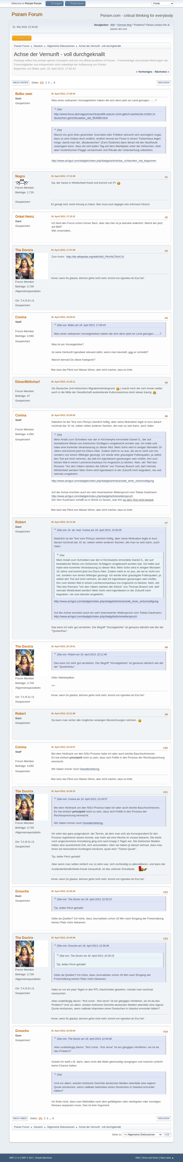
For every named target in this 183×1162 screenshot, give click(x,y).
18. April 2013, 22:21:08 (63, 713)
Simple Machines (43, 1157)
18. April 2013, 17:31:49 (63, 176)
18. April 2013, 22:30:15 (63, 791)
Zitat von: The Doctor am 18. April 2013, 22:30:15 (84, 899)
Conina (20, 317)
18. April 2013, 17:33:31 (63, 216)
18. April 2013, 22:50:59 (63, 1030)
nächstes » (162, 71)
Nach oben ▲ (167, 1157)
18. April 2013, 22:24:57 (63, 747)
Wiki (112, 25)
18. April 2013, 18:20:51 (63, 317)
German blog (124, 25)
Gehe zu (116, 1134)
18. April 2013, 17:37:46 (63, 250)
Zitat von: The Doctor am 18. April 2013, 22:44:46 (84, 1038)
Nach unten (20, 82)
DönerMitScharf (27, 382)
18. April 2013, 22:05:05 (63, 415)
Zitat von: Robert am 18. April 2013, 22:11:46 (82, 654)
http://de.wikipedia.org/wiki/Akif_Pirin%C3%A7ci (95, 256)
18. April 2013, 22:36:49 (63, 891)
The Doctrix (24, 250)
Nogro (20, 176)
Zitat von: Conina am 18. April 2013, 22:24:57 (82, 799)
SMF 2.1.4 (14, 1157)
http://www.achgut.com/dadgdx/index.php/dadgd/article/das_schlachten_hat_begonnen (104, 160)
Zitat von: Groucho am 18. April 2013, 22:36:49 (83, 945)
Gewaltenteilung (89, 769)
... (52, 82)
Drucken (163, 82)
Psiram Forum (27, 14)
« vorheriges (144, 71)
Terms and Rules (150, 1157)
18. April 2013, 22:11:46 (63, 522)
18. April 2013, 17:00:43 (63, 93)
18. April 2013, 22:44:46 (63, 937)
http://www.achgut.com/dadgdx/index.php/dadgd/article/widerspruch (92, 496)
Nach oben (20, 1118)
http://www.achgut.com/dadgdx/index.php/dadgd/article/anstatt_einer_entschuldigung (103, 480)
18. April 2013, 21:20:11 (63, 381)
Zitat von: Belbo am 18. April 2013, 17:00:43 (81, 325)
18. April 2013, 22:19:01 (63, 646)
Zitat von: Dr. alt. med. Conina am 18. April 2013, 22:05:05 (89, 530)
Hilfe (137, 1157)
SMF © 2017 (27, 1157)
